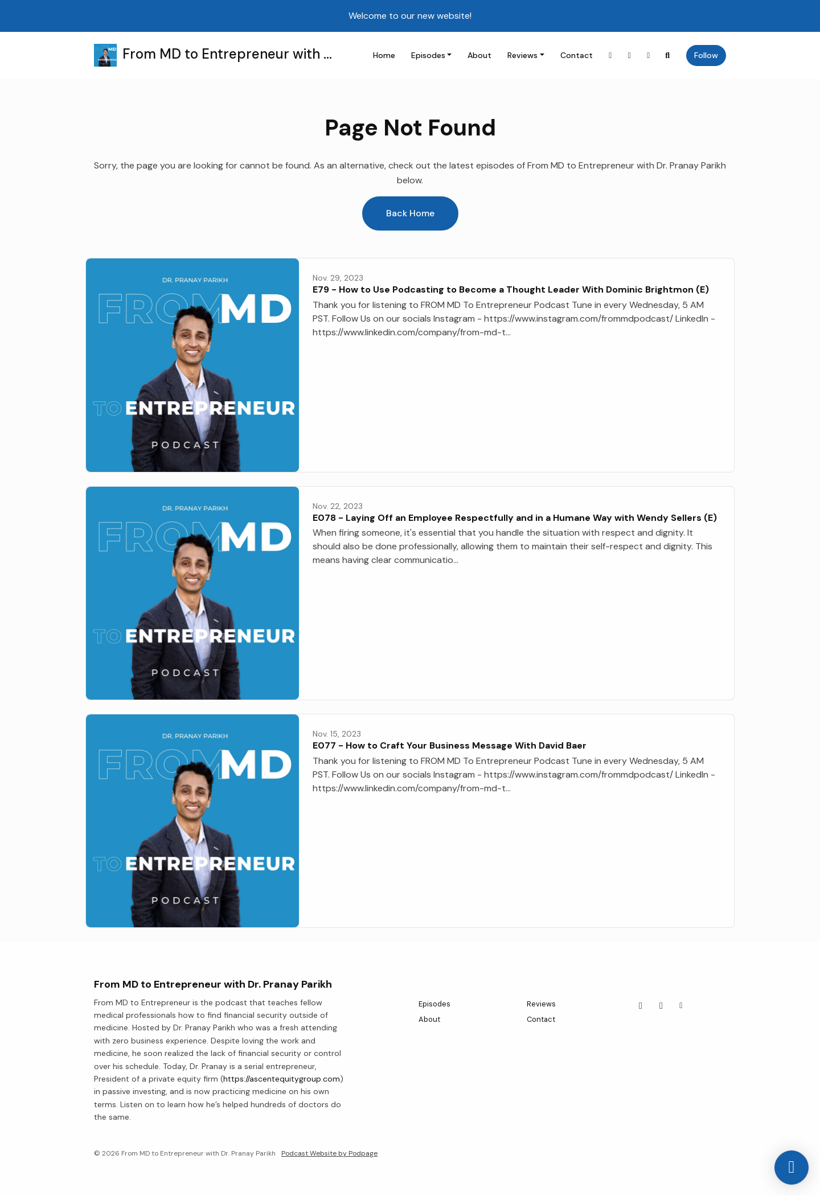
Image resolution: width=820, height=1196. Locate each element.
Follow (706, 55)
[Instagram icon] (640, 1006)
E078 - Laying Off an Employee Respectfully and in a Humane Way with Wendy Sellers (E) (515, 518)
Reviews (522, 55)
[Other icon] (682, 1006)
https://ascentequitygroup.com (281, 1079)
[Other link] (648, 55)
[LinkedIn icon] (661, 1006)
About (479, 55)
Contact (576, 55)
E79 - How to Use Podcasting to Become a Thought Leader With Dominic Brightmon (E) (511, 289)
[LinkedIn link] (629, 55)
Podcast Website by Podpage (329, 1153)
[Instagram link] (610, 55)
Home (384, 55)
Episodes (428, 55)
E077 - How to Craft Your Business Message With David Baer (450, 745)
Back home (410, 213)
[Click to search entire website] (668, 55)
